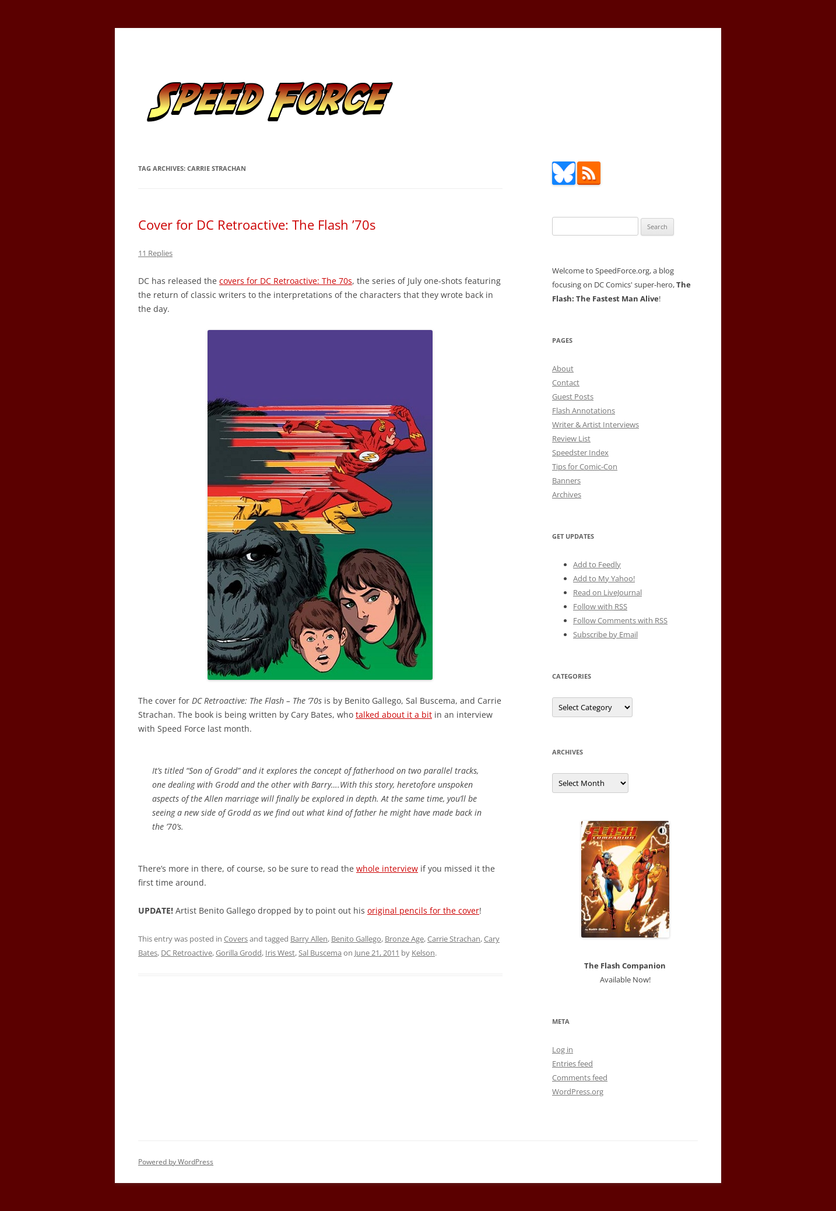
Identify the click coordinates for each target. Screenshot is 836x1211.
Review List (571, 438)
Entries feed (572, 1063)
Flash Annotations (583, 410)
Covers (236, 938)
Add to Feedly (597, 564)
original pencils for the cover (423, 910)
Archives (566, 494)
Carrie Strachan (453, 938)
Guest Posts (572, 396)
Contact (565, 382)
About (563, 368)
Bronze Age (404, 938)
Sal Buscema (320, 952)
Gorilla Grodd (239, 952)
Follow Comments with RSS (620, 620)
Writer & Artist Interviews (595, 424)
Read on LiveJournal (607, 592)
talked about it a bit (394, 714)
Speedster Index (580, 452)
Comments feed (579, 1077)
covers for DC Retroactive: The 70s (285, 280)
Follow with (600, 606)
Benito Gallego (356, 938)
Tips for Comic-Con (584, 466)
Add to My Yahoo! (604, 578)
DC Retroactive (186, 952)
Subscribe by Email (605, 634)
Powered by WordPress (175, 1162)
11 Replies (155, 253)
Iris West (280, 952)
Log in (562, 1049)
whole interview (387, 868)
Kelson (423, 952)
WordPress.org (577, 1091)
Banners (566, 480)
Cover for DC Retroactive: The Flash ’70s (256, 224)
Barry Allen (309, 938)
